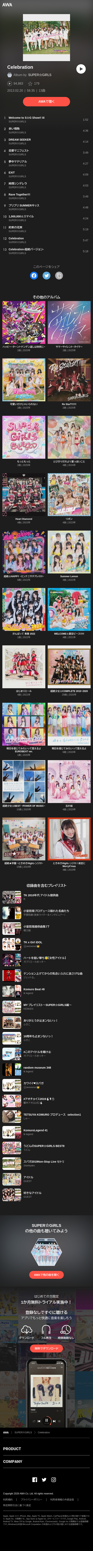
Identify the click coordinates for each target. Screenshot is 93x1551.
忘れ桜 (69, 806)
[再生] (81, 69)
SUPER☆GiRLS (39, 75)
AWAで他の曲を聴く (46, 1274)
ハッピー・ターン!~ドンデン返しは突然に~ (24, 346)
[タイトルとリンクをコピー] (59, 275)
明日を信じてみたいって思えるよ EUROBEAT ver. (23, 750)
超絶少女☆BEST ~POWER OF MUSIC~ (24, 806)
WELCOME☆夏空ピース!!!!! (69, 633)
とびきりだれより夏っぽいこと (69, 461)
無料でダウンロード (46, 1348)
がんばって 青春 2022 (24, 633)
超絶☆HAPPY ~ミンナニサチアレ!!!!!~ (24, 576)
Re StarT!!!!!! (69, 404)
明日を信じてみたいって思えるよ (69, 748)
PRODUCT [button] (12, 1448)
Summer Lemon (69, 576)
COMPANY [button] (12, 1461)
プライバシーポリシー (31, 1499)
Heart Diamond (24, 519)
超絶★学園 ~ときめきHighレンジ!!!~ (24, 863)
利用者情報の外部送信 (62, 1499)
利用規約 (8, 1499)
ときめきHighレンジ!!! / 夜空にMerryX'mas (69, 865)
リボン (69, 519)
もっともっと (24, 461)
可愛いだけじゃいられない (24, 404)
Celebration (44, 1432)
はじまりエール (24, 691)
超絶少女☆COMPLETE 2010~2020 (69, 691)
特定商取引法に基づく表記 (17, 1505)
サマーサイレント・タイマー (69, 346)
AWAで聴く (46, 101)
